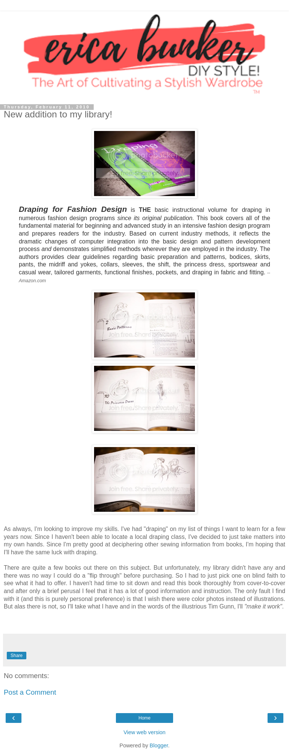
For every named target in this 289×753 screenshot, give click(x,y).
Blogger (159, 745)
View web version (144, 732)
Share (17, 655)
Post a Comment (30, 692)
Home (144, 718)
